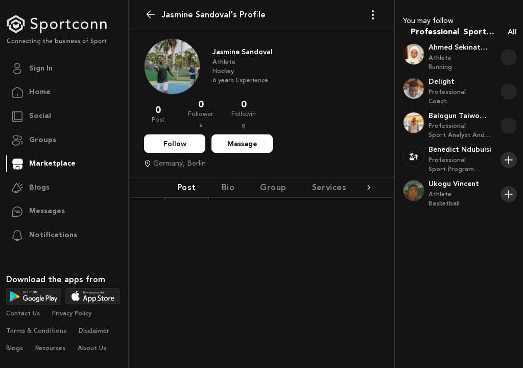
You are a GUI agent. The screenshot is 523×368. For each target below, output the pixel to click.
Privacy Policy (71, 313)
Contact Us (23, 313)
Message (242, 144)
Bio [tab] (228, 187)
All (512, 32)
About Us (92, 348)
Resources (50, 348)
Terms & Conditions (36, 330)
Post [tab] (186, 187)
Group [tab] (273, 187)
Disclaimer (94, 330)
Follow (174, 144)
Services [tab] (329, 187)
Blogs (14, 348)
